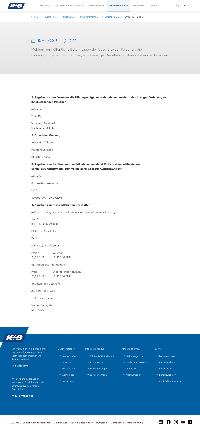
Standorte (20, 365)
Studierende (95, 362)
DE (183, 5)
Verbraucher (67, 368)
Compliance (117, 422)
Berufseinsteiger (97, 368)
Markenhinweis (135, 422)
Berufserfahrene (97, 374)
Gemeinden (67, 374)
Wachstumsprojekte (135, 362)
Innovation (130, 368)
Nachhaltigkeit (132, 374)
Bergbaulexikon (166, 374)
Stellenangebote (133, 356)
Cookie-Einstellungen (81, 422)
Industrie (65, 362)
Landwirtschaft (68, 356)
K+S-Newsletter (166, 362)
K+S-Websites (22, 395)
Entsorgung (66, 381)
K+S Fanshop (164, 368)
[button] (45, 5)
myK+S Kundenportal (169, 381)
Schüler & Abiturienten (100, 356)
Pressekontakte (165, 356)
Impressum (102, 422)
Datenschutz (60, 422)
